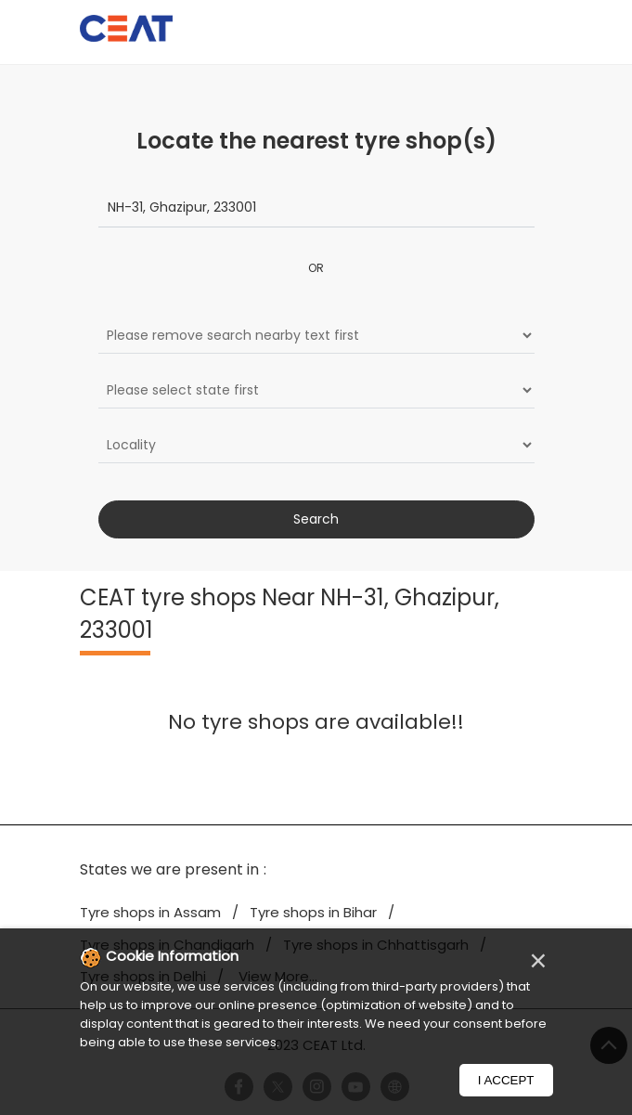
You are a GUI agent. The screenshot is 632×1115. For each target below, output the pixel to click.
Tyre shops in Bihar (313, 912)
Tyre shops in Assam (150, 912)
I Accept (506, 1080)
